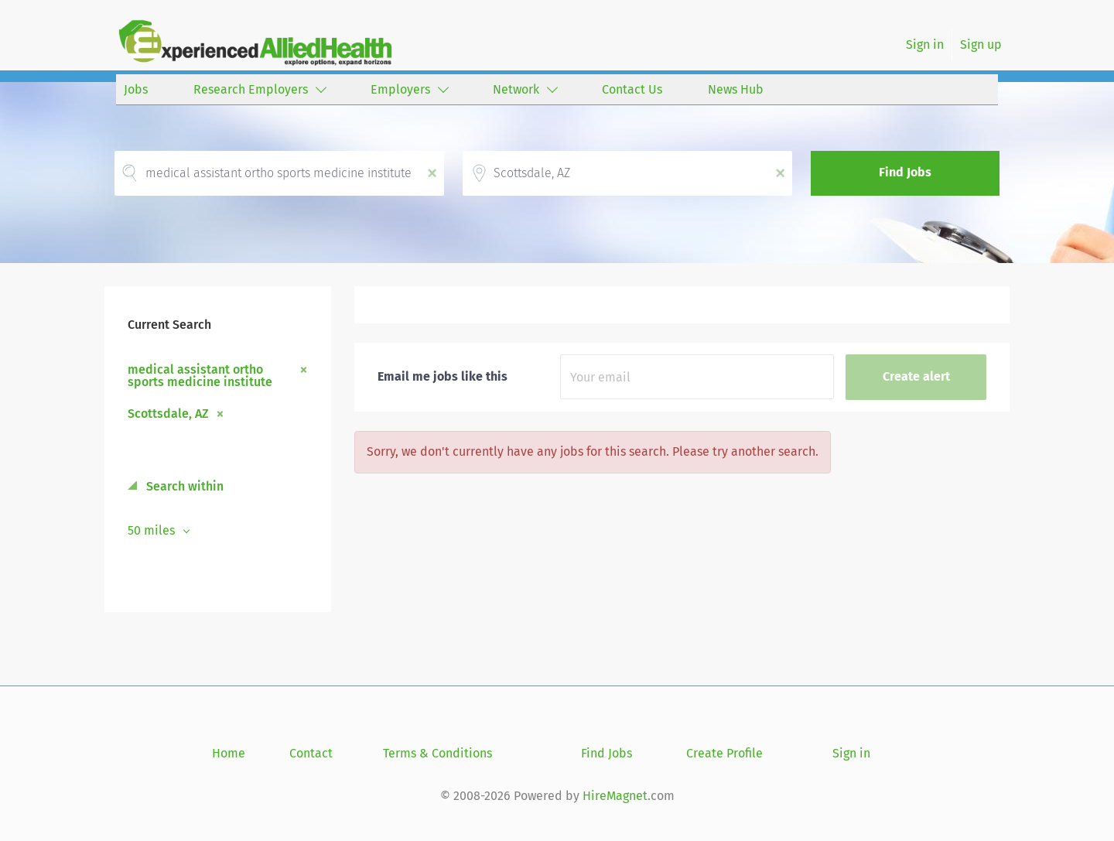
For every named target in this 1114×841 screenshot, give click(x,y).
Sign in (925, 44)
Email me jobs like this (442, 376)
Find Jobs (905, 172)
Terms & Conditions (437, 753)
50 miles (153, 530)
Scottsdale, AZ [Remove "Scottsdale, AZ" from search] (168, 413)
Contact (311, 753)
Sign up (981, 44)
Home (228, 753)
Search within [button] (183, 486)
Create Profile (724, 753)
